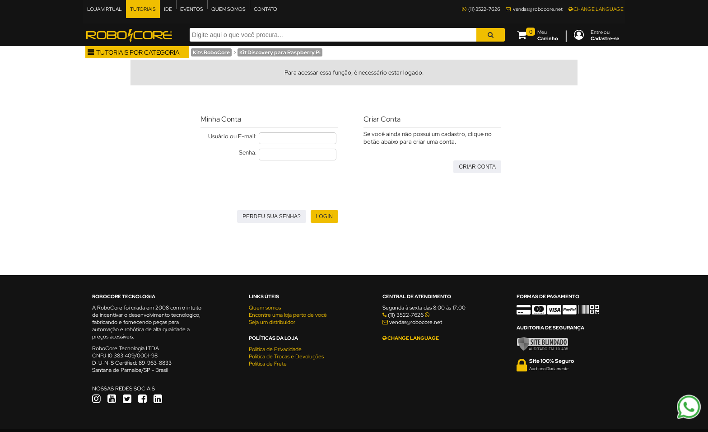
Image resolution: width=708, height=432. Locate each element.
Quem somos (265, 307)
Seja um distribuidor (272, 322)
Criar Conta (477, 167)
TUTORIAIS (143, 9)
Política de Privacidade (275, 349)
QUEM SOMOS (228, 9)
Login (324, 216)
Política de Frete (268, 363)
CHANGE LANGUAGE (596, 9)
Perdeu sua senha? (271, 216)
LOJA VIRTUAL (104, 9)
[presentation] (269, 182)
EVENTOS (191, 9)
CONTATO (265, 9)
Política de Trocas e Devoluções (286, 356)
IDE (168, 9)
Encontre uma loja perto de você (288, 315)
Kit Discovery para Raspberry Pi (280, 52)
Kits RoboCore (211, 52)
